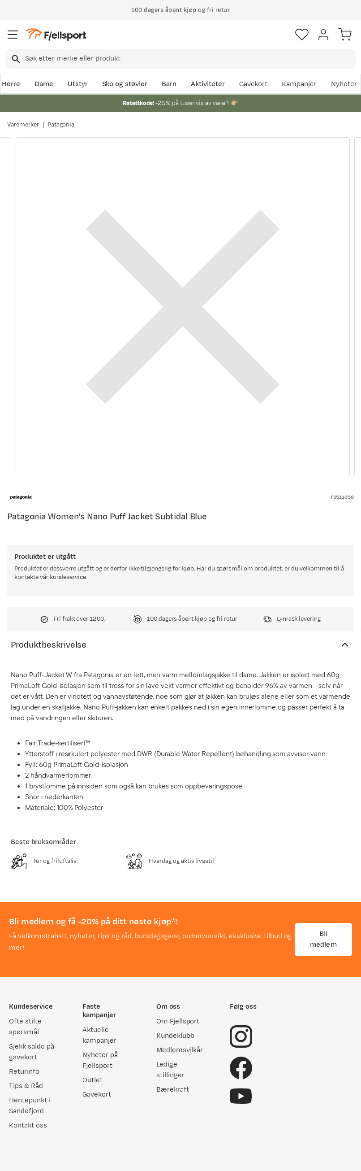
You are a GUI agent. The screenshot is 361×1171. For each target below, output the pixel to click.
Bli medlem (323, 939)
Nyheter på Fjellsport (100, 1060)
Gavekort (253, 84)
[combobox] (180, 59)
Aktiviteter (208, 84)
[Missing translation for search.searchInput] (15, 59)
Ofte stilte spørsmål (25, 1027)
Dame (43, 84)
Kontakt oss (28, 1125)
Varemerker (23, 125)
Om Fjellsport (178, 1021)
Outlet (92, 1080)
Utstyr (78, 84)
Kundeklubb (175, 1035)
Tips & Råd (26, 1086)
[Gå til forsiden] (56, 34)
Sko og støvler (125, 84)
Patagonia (61, 125)
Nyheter (344, 84)
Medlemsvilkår (179, 1050)
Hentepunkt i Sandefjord (30, 1106)
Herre (11, 84)
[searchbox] (189, 59)
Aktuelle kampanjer (99, 1035)
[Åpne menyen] (13, 34)
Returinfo (24, 1071)
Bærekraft (172, 1089)
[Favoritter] (302, 34)
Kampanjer (299, 84)
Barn (169, 84)
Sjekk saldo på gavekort (31, 1052)
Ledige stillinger (170, 1070)
